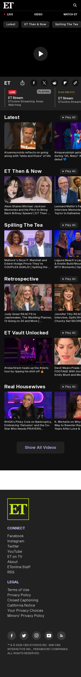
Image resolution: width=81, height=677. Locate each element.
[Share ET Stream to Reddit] (55, 83)
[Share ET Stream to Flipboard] (65, 83)
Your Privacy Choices (25, 610)
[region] (40, 54)
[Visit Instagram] (36, 636)
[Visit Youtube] (48, 636)
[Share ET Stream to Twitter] (44, 83)
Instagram (15, 541)
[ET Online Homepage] (9, 5)
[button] (40, 54)
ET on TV (14, 556)
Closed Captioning (22, 600)
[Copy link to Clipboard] (75, 83)
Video (38, 14)
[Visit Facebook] (11, 636)
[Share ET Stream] (22, 83)
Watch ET (70, 14)
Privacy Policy (19, 595)
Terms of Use (18, 590)
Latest (10, 24)
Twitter (13, 546)
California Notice (21, 605)
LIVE (10, 14)
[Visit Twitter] (24, 636)
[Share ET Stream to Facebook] (34, 83)
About (12, 562)
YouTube (14, 551)
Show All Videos (40, 448)
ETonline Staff (18, 567)
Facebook (15, 536)
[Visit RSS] (61, 636)
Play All (68, 117)
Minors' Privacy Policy (25, 615)
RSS (10, 572)
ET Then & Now (35, 24)
